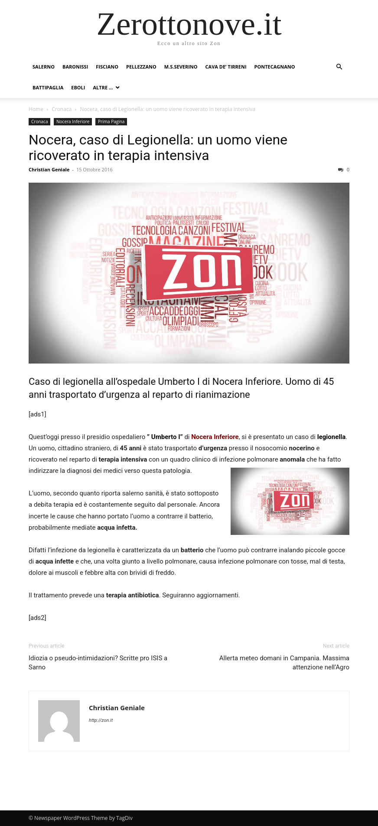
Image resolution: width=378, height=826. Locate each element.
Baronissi (75, 66)
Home (36, 109)
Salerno (44, 66)
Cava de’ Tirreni (226, 66)
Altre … (103, 87)
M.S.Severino (181, 66)
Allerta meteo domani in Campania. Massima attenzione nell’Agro (284, 662)
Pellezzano (141, 66)
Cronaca (62, 109)
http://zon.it (101, 720)
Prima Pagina (111, 121)
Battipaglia (48, 87)
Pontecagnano (274, 66)
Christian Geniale (49, 169)
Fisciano (107, 66)
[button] (339, 67)
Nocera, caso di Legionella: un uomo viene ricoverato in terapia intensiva (158, 147)
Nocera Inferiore (72, 121)
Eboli (78, 87)
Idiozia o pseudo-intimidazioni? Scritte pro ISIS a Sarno (98, 662)
